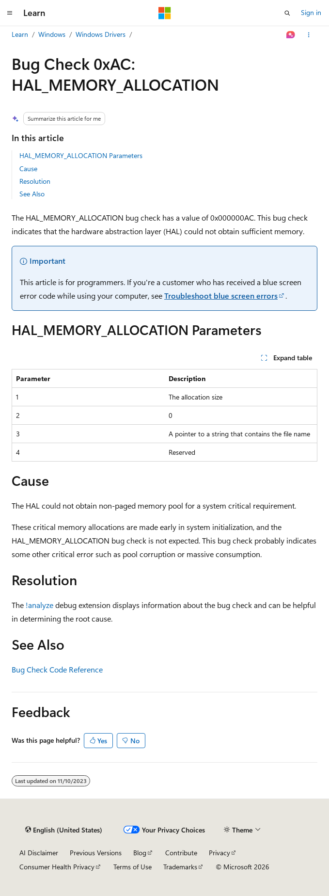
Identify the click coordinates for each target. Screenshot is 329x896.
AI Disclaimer (38, 852)
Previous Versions (96, 852)
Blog (139, 852)
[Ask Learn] (291, 35)
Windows (51, 34)
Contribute (181, 852)
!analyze (39, 605)
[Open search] (287, 13)
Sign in (311, 12)
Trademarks (180, 866)
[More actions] (308, 35)
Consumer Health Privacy (56, 866)
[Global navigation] (9, 13)
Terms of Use (132, 866)
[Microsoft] (164, 13)
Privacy (219, 852)
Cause (28, 168)
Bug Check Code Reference (57, 669)
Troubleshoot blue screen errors (221, 295)
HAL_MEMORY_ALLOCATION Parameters (80, 155)
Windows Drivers (100, 34)
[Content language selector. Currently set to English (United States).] (63, 830)
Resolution (34, 181)
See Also (32, 193)
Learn (20, 34)
